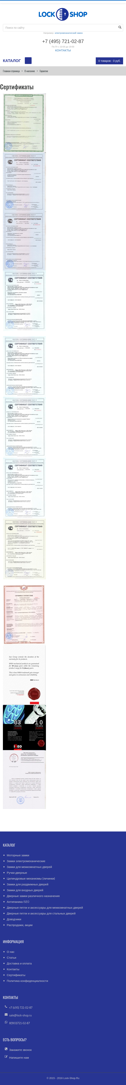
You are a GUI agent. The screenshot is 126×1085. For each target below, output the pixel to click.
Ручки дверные (17, 873)
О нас (11, 952)
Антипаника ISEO (18, 902)
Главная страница (11, 71)
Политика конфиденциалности (27, 981)
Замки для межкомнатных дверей (29, 867)
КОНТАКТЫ (63, 50)
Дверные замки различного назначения (33, 896)
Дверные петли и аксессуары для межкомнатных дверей (45, 907)
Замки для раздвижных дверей (27, 884)
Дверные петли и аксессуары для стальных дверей (41, 913)
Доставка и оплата (19, 963)
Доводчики (14, 919)
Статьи (11, 957)
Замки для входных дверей (25, 890)
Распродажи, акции (20, 925)
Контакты (13, 969)
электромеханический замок (69, 33)
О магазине (29, 71)
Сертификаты (16, 975)
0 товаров (109, 60)
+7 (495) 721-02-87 (20, 1007)
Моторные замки (18, 855)
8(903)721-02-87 (19, 1023)
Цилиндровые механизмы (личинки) (31, 878)
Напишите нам (19, 1057)
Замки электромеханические (26, 861)
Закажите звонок (20, 1050)
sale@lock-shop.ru (20, 1015)
